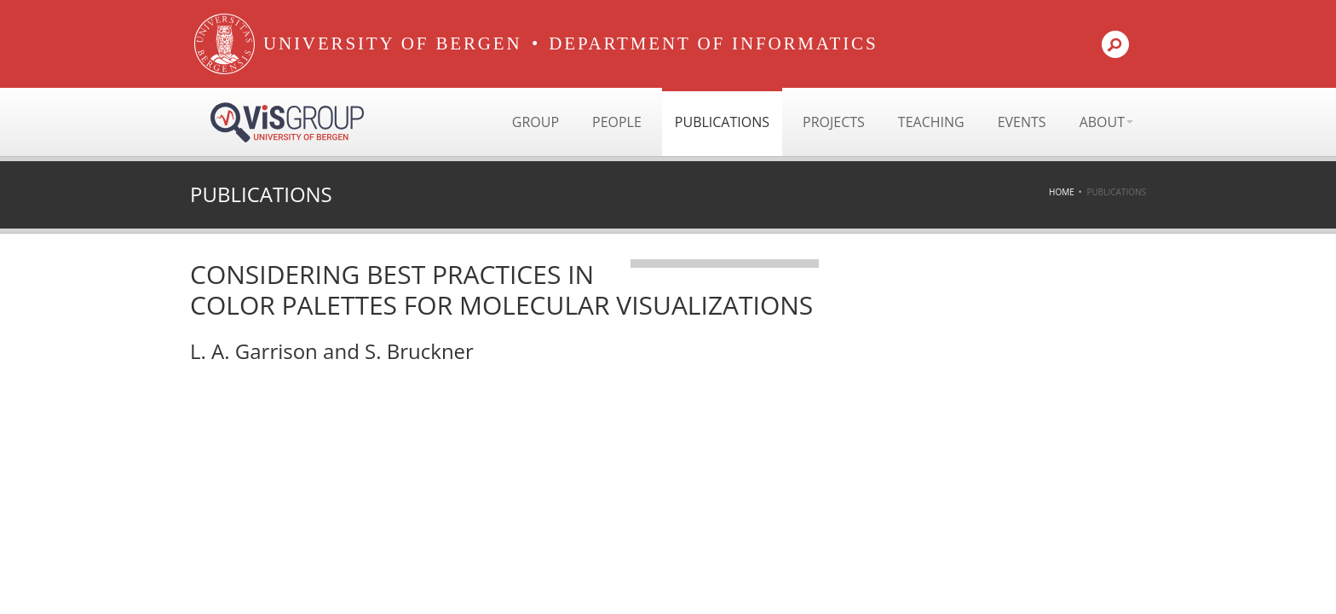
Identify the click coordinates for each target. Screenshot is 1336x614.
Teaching (931, 122)
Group (535, 122)
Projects (834, 122)
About (1106, 122)
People (617, 122)
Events (1022, 122)
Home (1061, 192)
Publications (722, 122)
